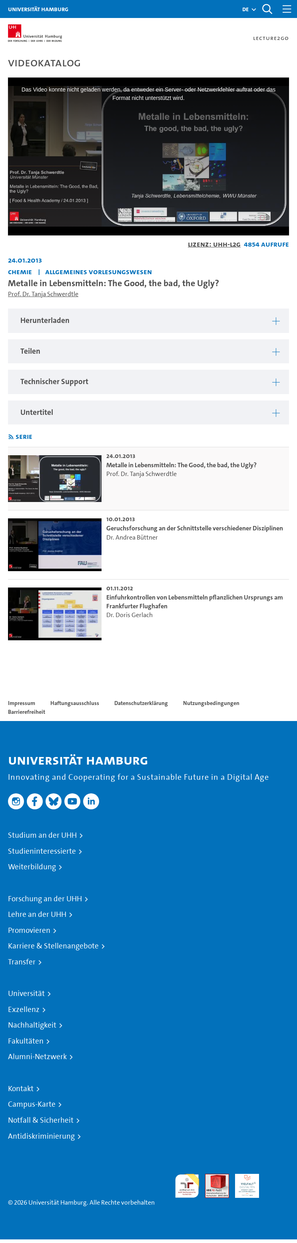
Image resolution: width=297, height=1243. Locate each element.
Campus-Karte (32, 1104)
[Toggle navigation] (287, 9)
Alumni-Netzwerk (37, 1057)
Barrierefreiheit (26, 712)
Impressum (21, 703)
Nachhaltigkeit (32, 1025)
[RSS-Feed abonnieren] (11, 437)
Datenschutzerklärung (141, 703)
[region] (148, 321)
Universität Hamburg (38, 9)
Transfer (22, 962)
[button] (245, 9)
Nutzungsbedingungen (211, 703)
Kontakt (21, 1089)
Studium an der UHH (42, 835)
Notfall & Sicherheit (41, 1120)
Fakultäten (26, 1041)
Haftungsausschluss (74, 703)
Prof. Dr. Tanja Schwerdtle (43, 294)
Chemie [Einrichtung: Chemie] (20, 272)
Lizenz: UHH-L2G (214, 244)
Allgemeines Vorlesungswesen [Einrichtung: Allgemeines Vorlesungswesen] (98, 272)
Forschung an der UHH (45, 899)
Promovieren (29, 930)
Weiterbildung (32, 867)
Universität (26, 993)
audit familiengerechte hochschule (187, 1186)
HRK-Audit (242, 1183)
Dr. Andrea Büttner (132, 537)
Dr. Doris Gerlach (129, 615)
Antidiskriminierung (41, 1136)
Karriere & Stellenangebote (53, 946)
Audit (212, 1178)
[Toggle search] (267, 9)
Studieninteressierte (42, 851)
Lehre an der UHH (37, 914)
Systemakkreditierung (277, 1178)
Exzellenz (24, 1009)
